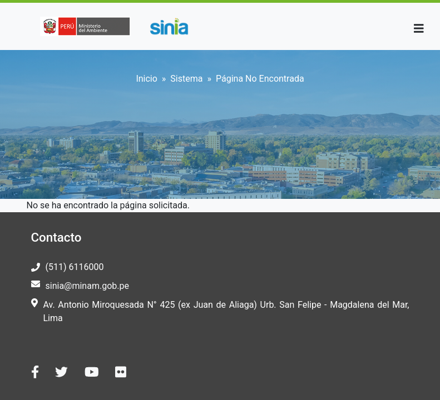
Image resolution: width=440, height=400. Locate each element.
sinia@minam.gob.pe (87, 286)
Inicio (146, 78)
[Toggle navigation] (419, 28)
